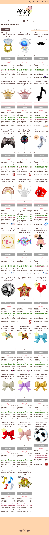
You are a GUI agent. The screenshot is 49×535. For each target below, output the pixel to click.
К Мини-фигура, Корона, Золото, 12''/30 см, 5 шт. (8, 82)
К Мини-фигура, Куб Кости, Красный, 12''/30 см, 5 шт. (41, 181)
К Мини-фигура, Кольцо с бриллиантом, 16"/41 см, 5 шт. (8, 34)
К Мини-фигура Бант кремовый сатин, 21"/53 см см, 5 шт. (8, 376)
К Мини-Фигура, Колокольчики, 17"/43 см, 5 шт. (24, 472)
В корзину (8, 58)
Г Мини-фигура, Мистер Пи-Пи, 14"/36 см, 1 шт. (8, 229)
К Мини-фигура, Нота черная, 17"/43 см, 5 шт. (41, 82)
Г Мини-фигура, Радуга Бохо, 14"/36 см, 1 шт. (8, 180)
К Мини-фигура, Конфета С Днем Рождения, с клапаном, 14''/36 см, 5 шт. (24, 231)
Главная (4, 21)
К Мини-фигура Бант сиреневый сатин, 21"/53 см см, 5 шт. (24, 376)
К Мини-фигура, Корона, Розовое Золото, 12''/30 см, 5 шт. (24, 83)
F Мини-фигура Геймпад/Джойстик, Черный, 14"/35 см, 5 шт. (8, 131)
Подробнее (41, 445)
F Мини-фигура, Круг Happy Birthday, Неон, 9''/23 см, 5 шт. (24, 131)
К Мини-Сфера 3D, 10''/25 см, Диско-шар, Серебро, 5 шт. (8, 278)
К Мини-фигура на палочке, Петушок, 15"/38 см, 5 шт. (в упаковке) (40, 279)
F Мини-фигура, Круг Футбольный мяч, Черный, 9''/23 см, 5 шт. (41, 424)
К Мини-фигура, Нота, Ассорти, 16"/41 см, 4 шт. (8, 471)
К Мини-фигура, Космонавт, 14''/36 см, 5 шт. (24, 34)
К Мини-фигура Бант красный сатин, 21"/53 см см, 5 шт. (8, 424)
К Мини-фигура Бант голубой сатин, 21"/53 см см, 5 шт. (41, 328)
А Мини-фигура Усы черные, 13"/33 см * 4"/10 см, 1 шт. (41, 34)
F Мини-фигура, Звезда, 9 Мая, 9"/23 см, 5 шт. (24, 278)
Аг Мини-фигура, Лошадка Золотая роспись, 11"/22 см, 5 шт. (24, 328)
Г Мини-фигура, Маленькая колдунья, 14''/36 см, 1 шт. (40, 230)
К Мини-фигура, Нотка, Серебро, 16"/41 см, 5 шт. (41, 130)
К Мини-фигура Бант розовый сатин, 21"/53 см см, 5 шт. (24, 424)
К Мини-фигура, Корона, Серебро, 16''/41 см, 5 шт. (24, 181)
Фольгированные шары (14, 21)
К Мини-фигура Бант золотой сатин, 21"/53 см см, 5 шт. (40, 376)
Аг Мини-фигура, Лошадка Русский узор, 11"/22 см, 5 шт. (8, 328)
